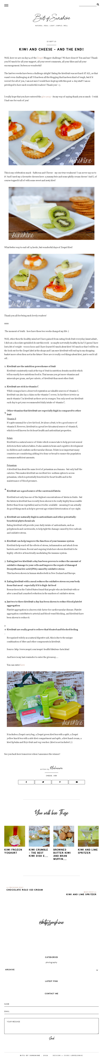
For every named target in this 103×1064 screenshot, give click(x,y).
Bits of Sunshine (30, 1055)
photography (51, 962)
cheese (49, 775)
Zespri (40, 58)
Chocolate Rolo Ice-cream (24, 890)
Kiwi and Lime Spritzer (81, 894)
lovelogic (77, 1055)
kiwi (55, 775)
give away (46, 96)
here (22, 665)
